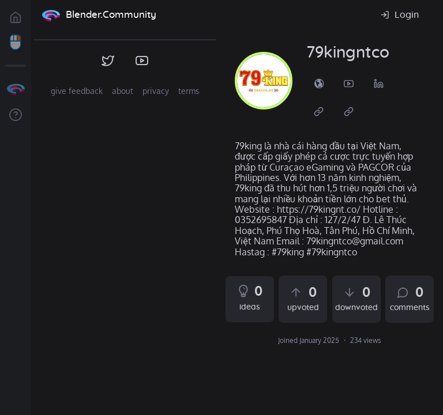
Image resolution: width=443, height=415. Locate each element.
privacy (155, 91)
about (122, 91)
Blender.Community (111, 15)
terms (189, 91)
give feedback (77, 91)
